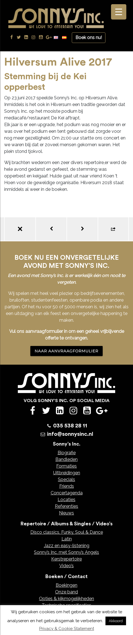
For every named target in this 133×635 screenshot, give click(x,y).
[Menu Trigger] (118, 12)
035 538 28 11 (70, 426)
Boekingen (66, 585)
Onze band (66, 592)
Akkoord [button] (116, 621)
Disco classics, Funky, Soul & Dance (66, 532)
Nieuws (66, 513)
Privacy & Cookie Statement (66, 628)
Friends (66, 486)
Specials (66, 479)
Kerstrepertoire (66, 559)
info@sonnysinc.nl (70, 434)
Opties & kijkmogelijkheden (66, 598)
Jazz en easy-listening (66, 545)
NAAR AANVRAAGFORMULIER (66, 350)
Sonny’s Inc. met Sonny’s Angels (66, 552)
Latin (66, 539)
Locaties (66, 499)
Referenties (66, 506)
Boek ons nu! (88, 37)
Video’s (66, 565)
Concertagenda (67, 493)
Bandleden (66, 459)
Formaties (66, 466)
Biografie (67, 452)
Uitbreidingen (66, 472)
